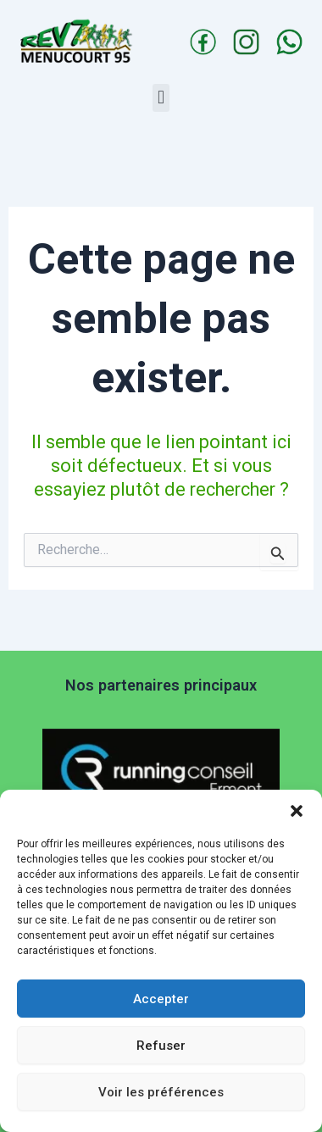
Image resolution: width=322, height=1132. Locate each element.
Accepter (161, 999)
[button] (296, 810)
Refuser (161, 1045)
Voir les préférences (161, 1092)
